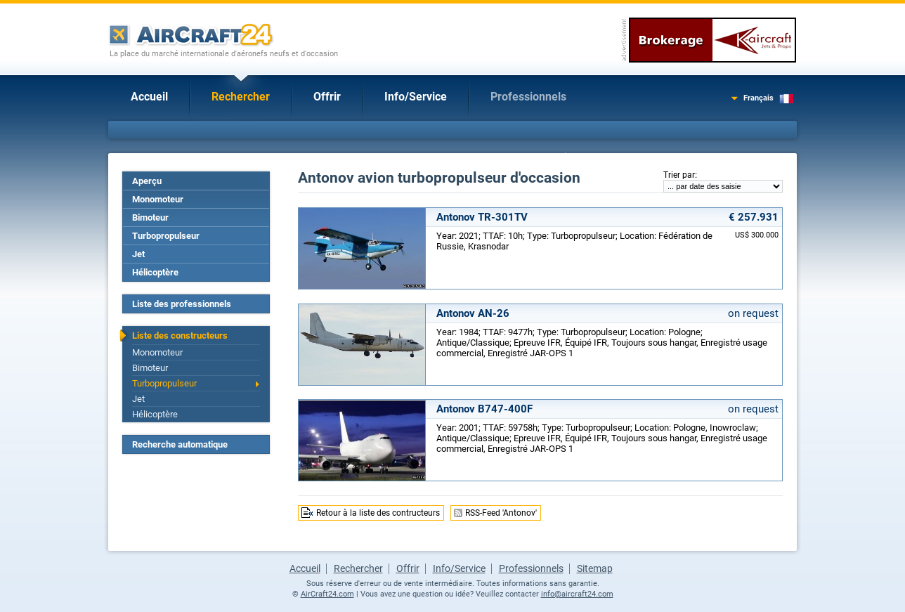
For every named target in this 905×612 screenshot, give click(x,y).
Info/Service (415, 96)
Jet (138, 254)
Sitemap (595, 568)
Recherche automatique (180, 444)
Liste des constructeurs (180, 335)
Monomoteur (157, 199)
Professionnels (528, 96)
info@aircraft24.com (577, 594)
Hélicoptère (155, 272)
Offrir (327, 96)
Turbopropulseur (166, 235)
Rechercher (240, 96)
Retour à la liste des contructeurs (378, 513)
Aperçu (147, 181)
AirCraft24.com (327, 594)
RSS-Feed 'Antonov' (501, 513)
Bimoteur (150, 217)
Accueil (149, 96)
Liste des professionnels (181, 304)
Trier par (679, 175)
